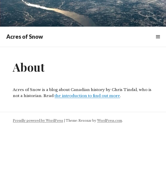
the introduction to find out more (87, 95)
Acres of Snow (24, 36)
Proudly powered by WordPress (38, 120)
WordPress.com (109, 120)
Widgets (158, 42)
